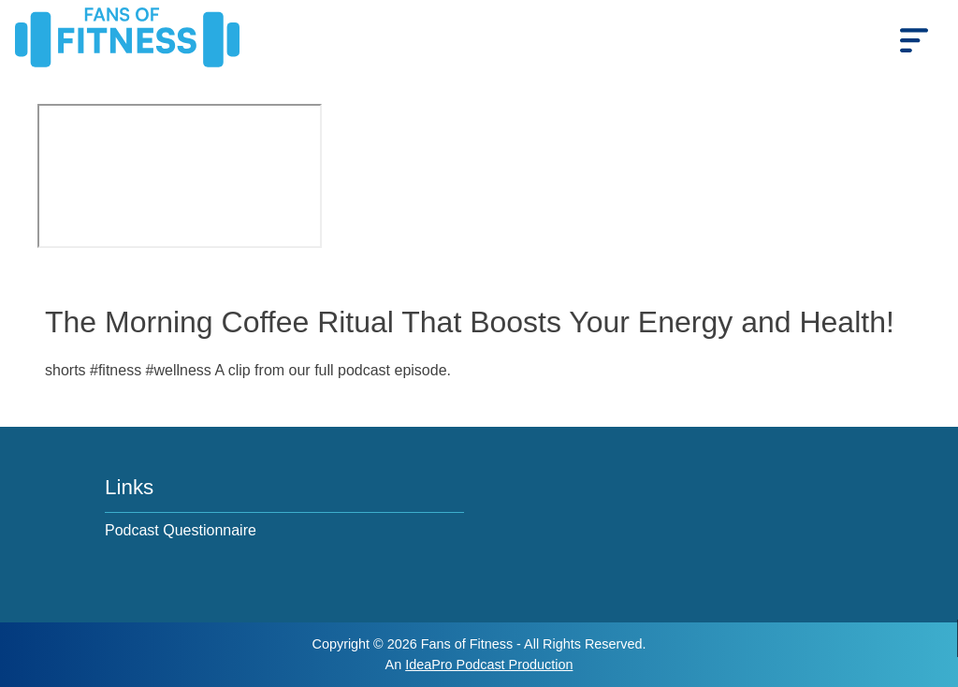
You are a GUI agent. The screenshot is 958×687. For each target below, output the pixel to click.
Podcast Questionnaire (180, 530)
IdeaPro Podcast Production (489, 664)
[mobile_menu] (914, 41)
